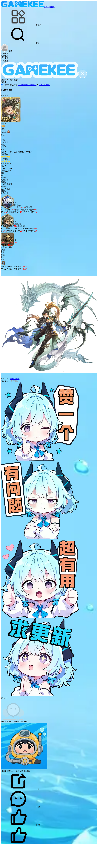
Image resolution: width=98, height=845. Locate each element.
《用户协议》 (44, 85)
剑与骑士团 (14, 379)
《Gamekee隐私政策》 (27, 85)
